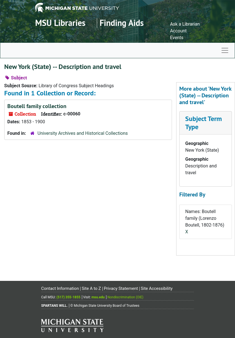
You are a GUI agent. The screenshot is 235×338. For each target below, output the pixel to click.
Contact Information (60, 288)
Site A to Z (91, 288)
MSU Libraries (60, 22)
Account (178, 30)
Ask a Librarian (185, 24)
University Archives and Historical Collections (82, 133)
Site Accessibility (157, 288)
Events (176, 37)
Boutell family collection (36, 106)
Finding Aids (122, 22)
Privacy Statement (121, 288)
